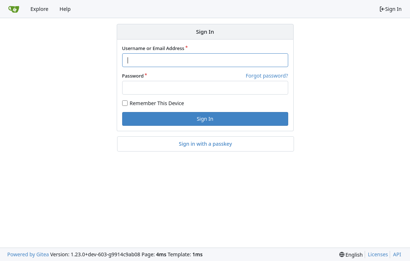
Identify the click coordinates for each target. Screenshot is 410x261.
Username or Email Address (153, 48)
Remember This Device (157, 103)
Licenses (378, 254)
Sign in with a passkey (205, 144)
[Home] (14, 9)
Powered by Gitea (28, 254)
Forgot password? (267, 75)
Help (65, 8)
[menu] (351, 254)
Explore (39, 8)
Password (133, 75)
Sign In (390, 8)
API (397, 254)
